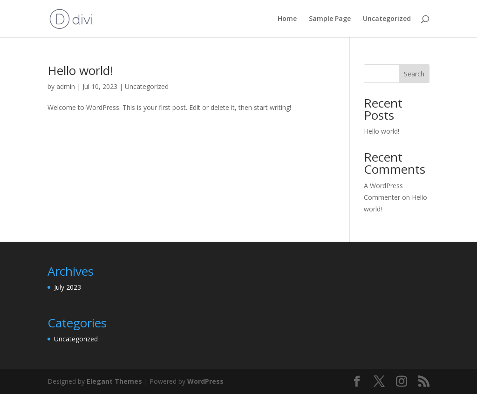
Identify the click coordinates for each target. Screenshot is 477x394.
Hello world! (80, 70)
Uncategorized (387, 19)
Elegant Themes (114, 381)
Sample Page (330, 19)
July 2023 (67, 287)
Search (414, 73)
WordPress (205, 381)
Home (287, 19)
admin (65, 86)
